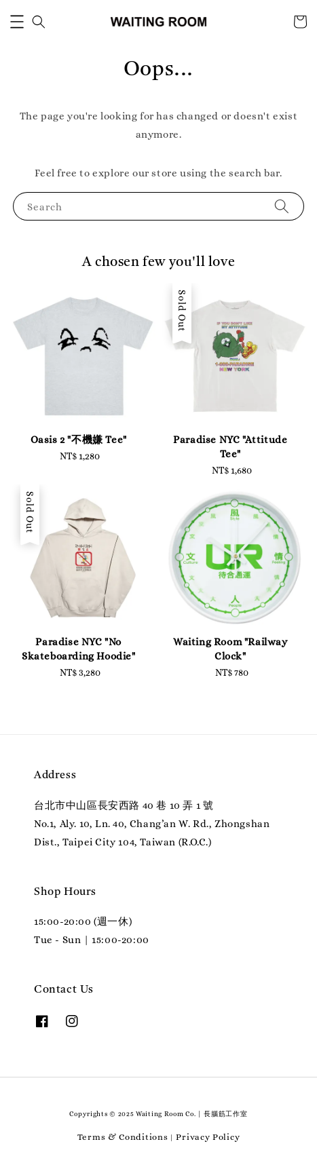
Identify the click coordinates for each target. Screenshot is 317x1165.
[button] (17, 22)
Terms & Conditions (122, 1137)
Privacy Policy (208, 1137)
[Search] (281, 206)
